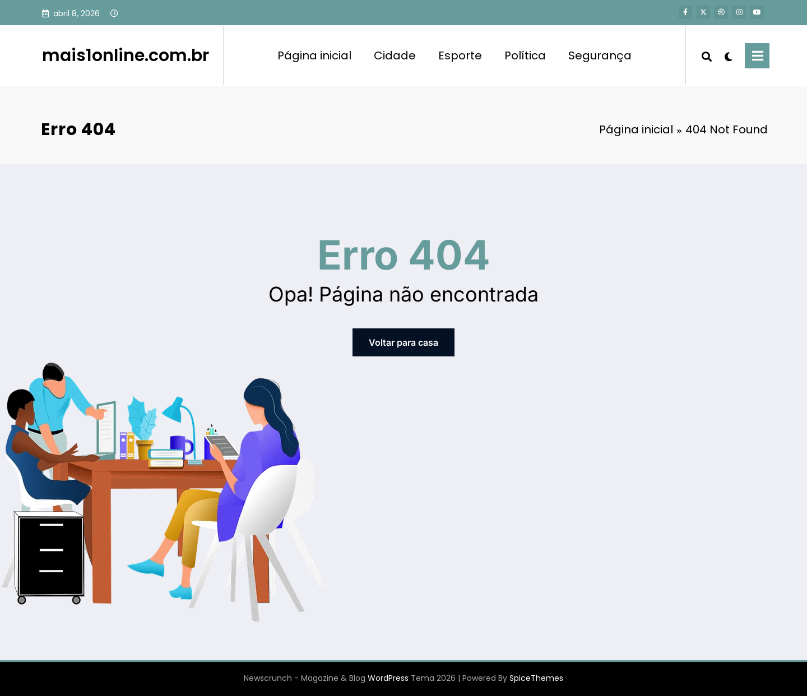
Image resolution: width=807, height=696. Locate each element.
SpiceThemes (536, 678)
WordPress (388, 678)
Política (525, 55)
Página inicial (314, 55)
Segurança (600, 55)
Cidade (395, 55)
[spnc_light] (728, 55)
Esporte (460, 55)
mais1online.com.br (125, 55)
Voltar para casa (403, 342)
